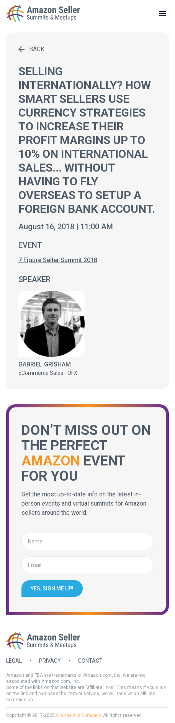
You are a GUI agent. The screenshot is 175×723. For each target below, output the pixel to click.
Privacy (50, 661)
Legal (14, 661)
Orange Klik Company (78, 715)
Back (31, 49)
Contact (90, 661)
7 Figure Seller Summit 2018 (57, 260)
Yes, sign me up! (52, 588)
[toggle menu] (162, 13)
